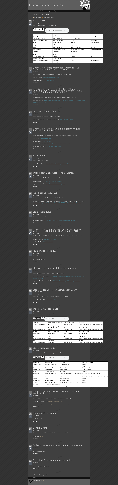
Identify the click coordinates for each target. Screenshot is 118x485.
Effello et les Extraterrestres (42, 296)
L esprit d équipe (64, 296)
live (53, 216)
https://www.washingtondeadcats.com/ (52, 181)
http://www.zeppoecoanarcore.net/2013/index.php (61, 404)
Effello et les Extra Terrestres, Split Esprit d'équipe (55, 291)
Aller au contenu (67, 0)
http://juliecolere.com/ (50, 239)
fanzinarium (38, 273)
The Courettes (46, 177)
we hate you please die (48, 313)
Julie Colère (63, 235)
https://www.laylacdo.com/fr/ (53, 146)
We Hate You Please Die (45, 309)
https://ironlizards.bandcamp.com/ (53, 401)
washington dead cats (58, 177)
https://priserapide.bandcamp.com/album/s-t (57, 163)
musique (37, 255)
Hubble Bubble (47, 97)
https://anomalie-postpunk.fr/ (51, 77)
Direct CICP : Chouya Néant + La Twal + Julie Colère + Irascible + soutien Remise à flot (57, 230)
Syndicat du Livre (61, 398)
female (37, 116)
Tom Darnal (39, 20)
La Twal (71, 235)
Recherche (35, 11)
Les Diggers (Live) (42, 212)
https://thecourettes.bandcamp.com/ (55, 184)
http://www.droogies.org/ (66, 119)
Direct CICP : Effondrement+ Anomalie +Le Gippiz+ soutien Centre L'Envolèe (56, 68)
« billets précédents (37, 475)
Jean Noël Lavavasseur (45, 193)
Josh (44, 353)
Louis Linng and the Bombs (55, 353)
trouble (58, 116)
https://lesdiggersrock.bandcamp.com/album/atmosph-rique (59, 220)
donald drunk (50, 432)
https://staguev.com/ (46, 138)
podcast (66, 432)
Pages (55, 11)
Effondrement (51, 74)
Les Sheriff (59, 197)
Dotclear (42, 480)
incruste (44, 116)
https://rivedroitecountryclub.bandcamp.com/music (66, 281)
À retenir (42, 11)
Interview (37, 160)
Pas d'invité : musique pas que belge (52, 460)
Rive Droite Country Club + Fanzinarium (54, 268)
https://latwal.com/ (48, 241)
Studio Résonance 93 (44, 348)
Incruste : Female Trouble (46, 111)
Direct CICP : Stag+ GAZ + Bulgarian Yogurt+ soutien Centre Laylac (57, 129)
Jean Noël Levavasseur (48, 197)
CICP (44, 74)
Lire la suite (36, 82)
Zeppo (70, 398)
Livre (75, 97)
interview (37, 25)
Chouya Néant (38, 235)
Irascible (55, 235)
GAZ (63, 135)
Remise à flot (79, 235)
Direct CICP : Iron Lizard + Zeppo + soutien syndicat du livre (56, 392)
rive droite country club (58, 273)
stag (76, 135)
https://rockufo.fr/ (51, 299)
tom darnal (53, 25)
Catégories (49, 11)
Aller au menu (75, 0)
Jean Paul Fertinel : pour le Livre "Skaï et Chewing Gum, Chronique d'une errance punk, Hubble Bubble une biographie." (57, 90)
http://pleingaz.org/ (46, 141)
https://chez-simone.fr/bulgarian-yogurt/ (59, 143)
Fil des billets (37, 17)
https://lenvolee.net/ (49, 80)
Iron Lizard (51, 398)
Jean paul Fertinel (66, 97)
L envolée (60, 74)
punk (72, 432)
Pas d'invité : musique (45, 251)
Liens (34, 477)
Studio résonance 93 (70, 353)
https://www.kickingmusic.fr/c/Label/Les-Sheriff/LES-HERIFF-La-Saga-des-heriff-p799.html (57, 202)
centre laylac (50, 135)
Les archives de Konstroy (46, 5)
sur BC (41, 436)
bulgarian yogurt (39, 135)
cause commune (39, 432)
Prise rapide (39, 155)
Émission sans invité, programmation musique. (58, 445)
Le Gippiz (68, 74)
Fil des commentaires (48, 17)
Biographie (38, 97)
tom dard (45, 25)
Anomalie (37, 74)
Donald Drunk (40, 428)
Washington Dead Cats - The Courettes (53, 173)
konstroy (37, 23)
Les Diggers (46, 216)
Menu (60, 11)
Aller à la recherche (84, 0)
